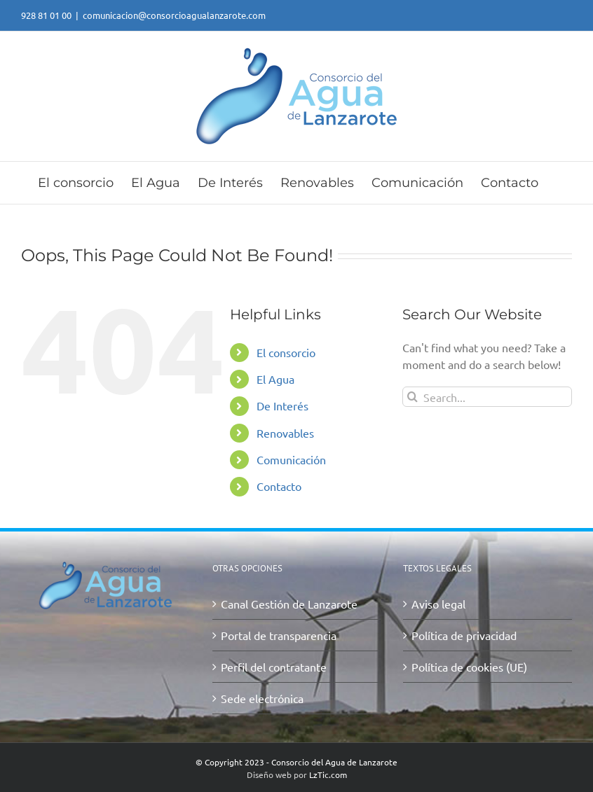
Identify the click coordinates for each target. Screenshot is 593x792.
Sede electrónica (262, 698)
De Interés (282, 405)
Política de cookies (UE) (469, 667)
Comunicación (291, 459)
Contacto (279, 486)
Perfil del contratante (274, 667)
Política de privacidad (464, 635)
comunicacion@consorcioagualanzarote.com (174, 15)
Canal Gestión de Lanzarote (289, 604)
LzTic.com (328, 774)
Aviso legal (438, 604)
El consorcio (286, 352)
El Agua (275, 379)
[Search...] (487, 397)
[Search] (412, 397)
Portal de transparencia (278, 635)
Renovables (285, 433)
